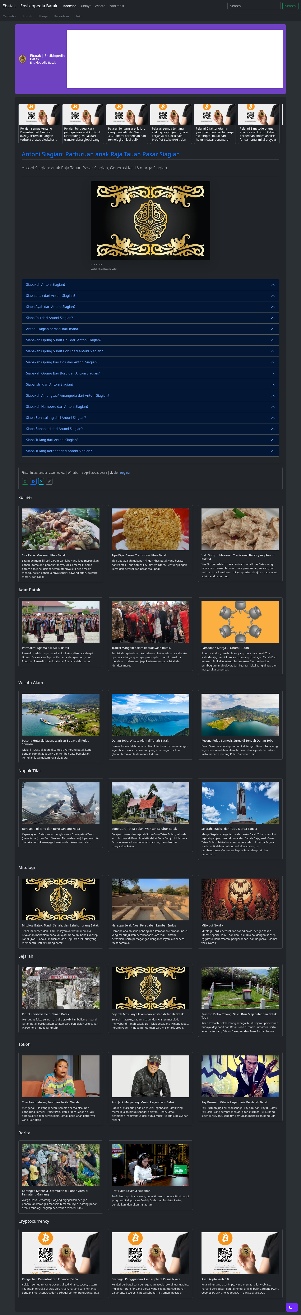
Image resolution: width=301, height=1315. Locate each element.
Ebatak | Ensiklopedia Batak (30, 6)
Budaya (85, 6)
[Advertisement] (175, 59)
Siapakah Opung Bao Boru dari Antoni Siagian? (62, 373)
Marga (43, 16)
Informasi (116, 6)
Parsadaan (61, 16)
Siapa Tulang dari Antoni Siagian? (52, 439)
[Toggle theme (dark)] (292, 1307)
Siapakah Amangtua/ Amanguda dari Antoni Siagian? (67, 395)
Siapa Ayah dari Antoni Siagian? (50, 306)
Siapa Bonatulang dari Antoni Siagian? (56, 417)
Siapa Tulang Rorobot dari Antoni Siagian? (59, 451)
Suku (78, 16)
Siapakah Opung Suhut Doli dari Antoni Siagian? (63, 340)
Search (290, 6)
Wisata (100, 6)
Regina (125, 473)
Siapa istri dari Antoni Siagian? (49, 384)
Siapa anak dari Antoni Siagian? (50, 295)
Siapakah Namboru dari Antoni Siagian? (57, 406)
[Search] (254, 6)
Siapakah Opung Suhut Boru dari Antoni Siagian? (64, 351)
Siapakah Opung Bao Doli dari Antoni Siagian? (62, 362)
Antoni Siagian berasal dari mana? (52, 329)
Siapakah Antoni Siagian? (45, 284)
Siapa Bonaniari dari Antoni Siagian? (54, 428)
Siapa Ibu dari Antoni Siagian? (49, 317)
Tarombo (69, 6)
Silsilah (27, 16)
